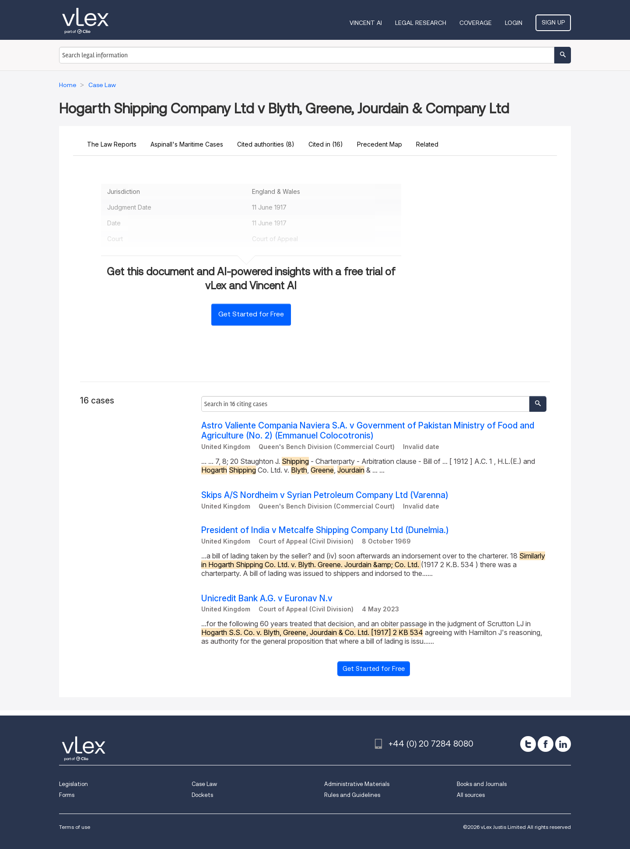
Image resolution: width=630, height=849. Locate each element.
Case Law (204, 784)
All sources (471, 795)
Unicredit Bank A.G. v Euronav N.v (266, 598)
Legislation (73, 784)
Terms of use (74, 827)
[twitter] (528, 744)
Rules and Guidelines (352, 795)
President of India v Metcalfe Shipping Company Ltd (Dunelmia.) (325, 530)
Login (513, 22)
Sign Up (553, 22)
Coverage (475, 22)
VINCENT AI (366, 22)
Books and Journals (482, 784)
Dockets (202, 795)
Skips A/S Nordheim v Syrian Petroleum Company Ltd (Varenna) (324, 495)
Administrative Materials (356, 784)
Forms (66, 795)
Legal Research (420, 22)
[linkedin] (563, 744)
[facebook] (545, 744)
